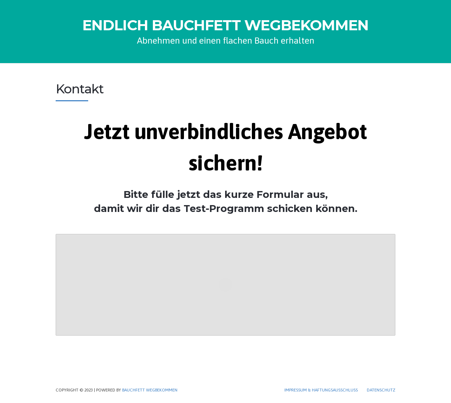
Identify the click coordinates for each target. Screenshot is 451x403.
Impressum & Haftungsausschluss (321, 390)
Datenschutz (381, 390)
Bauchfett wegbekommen (149, 390)
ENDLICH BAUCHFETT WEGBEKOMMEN (225, 25)
